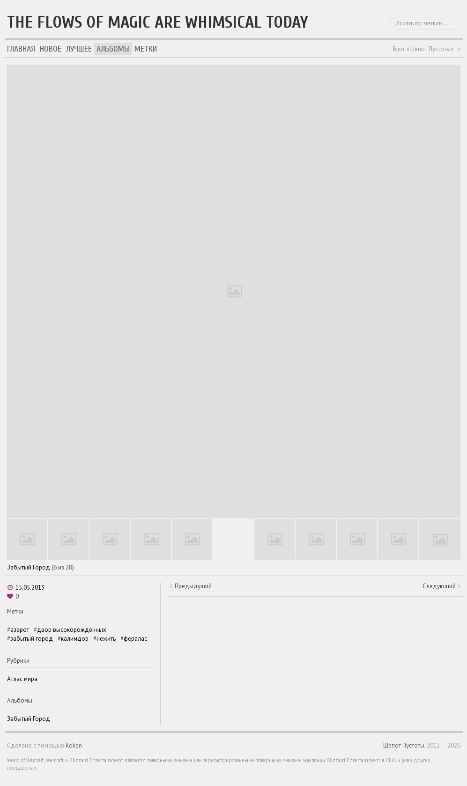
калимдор (75, 639)
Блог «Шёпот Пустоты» (423, 49)
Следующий (439, 586)
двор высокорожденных (71, 630)
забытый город (31, 639)
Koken (74, 745)
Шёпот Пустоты (403, 745)
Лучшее (79, 49)
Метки (145, 49)
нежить (106, 639)
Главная (21, 49)
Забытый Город (28, 567)
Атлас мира (22, 679)
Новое (50, 49)
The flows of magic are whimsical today (157, 22)
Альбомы (113, 49)
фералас (135, 639)
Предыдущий (193, 586)
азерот (19, 630)
